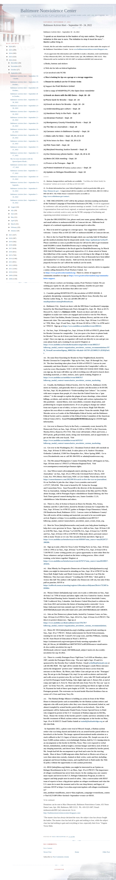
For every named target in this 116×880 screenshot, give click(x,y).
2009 (11, 275)
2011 (11, 269)
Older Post (106, 852)
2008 (11, 279)
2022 (11, 60)
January (14, 231)
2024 (11, 53)
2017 (11, 248)
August (13, 207)
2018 (11, 245)
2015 (11, 255)
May (12, 217)
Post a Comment (47, 848)
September (15, 73)
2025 (11, 50)
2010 (11, 272)
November (14, 66)
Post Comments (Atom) (61, 857)
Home (77, 852)
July (12, 210)
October (14, 70)
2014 (11, 258)
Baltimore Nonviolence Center (48, 10)
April (13, 220)
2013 (11, 262)
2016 (11, 252)
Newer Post (47, 852)
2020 (11, 238)
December (14, 63)
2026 (11, 46)
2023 (11, 57)
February (14, 227)
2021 (11, 235)
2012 (11, 265)
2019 (11, 242)
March (13, 224)
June (12, 214)
